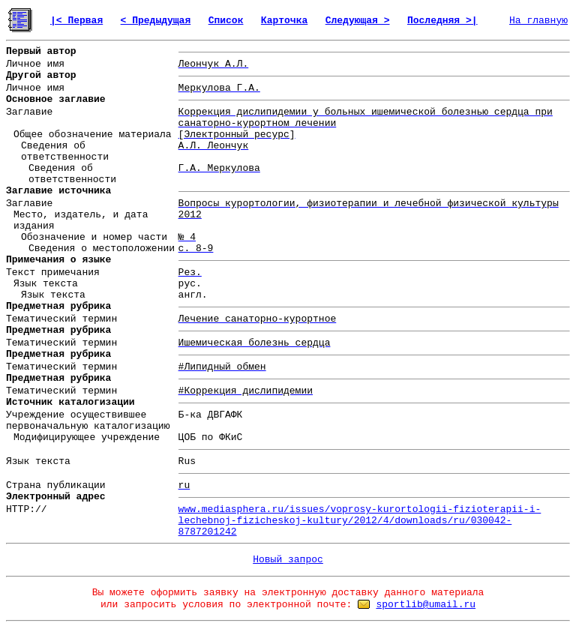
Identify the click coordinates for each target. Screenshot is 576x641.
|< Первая (76, 20)
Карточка (284, 20)
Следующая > (358, 20)
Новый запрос (288, 559)
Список (226, 20)
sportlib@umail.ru (426, 604)
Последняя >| (442, 20)
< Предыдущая (156, 20)
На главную (538, 20)
